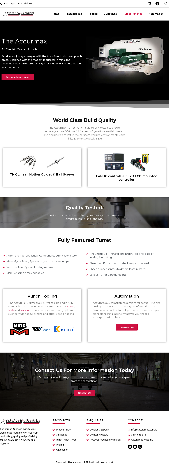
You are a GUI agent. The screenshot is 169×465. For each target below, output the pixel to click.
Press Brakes (73, 14)
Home (55, 14)
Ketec (70, 307)
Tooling (93, 14)
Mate (11, 310)
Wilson (25, 310)
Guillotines (110, 14)
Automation (156, 14)
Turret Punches (133, 14)
